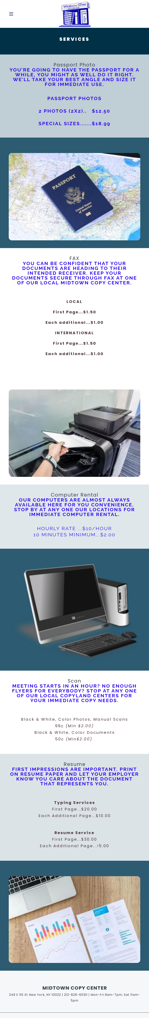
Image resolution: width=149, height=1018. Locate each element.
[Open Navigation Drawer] (11, 14)
